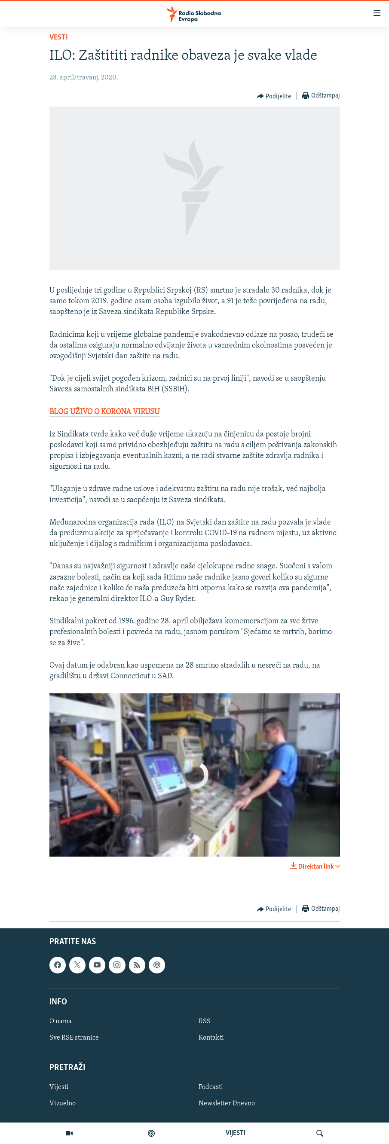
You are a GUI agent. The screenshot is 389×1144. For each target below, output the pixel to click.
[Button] (274, 96)
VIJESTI (235, 1133)
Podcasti (211, 1087)
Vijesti (59, 1087)
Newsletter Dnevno (227, 1104)
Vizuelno (62, 1104)
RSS (205, 1021)
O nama (60, 1021)
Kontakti (211, 1037)
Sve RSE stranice (74, 1037)
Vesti (58, 38)
